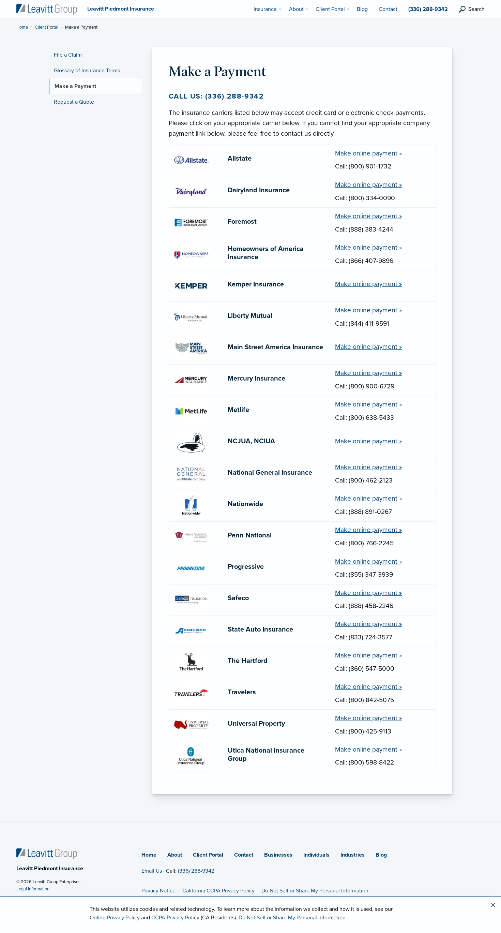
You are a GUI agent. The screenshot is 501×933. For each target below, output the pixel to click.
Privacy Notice (158, 890)
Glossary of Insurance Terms (87, 70)
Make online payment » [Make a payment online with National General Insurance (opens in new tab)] (368, 467)
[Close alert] (493, 905)
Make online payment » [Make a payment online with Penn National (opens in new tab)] (368, 530)
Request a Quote (74, 102)
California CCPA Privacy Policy (218, 890)
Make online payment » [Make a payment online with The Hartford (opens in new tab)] (368, 655)
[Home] (46, 853)
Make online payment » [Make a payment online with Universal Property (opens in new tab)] (368, 718)
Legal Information (32, 889)
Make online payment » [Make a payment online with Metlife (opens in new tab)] (368, 404)
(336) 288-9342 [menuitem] (428, 9)
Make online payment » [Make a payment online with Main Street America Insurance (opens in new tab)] (368, 347)
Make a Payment (75, 86)
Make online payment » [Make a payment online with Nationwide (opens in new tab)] (368, 498)
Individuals (316, 854)
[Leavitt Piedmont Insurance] (46, 8)
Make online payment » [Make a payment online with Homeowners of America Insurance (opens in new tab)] (368, 247)
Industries (352, 854)
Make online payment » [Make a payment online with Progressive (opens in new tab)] (368, 561)
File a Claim (68, 54)
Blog (381, 854)
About (174, 854)
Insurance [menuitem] (265, 9)
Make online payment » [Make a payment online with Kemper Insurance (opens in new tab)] (368, 284)
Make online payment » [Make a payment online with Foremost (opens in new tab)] (368, 216)
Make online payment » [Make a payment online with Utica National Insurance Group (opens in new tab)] (368, 749)
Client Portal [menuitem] (330, 9)
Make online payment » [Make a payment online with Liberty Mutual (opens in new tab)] (368, 310)
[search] (472, 9)
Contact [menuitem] (388, 9)
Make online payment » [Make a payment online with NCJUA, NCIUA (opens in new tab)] (368, 441)
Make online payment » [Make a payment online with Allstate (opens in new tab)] (368, 153)
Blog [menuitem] (362, 9)
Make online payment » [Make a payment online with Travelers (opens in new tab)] (368, 687)
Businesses (278, 854)
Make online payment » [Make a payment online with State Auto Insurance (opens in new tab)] (368, 624)
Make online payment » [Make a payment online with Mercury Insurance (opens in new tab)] (368, 373)
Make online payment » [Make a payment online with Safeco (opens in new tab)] (368, 593)
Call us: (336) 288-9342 (216, 96)
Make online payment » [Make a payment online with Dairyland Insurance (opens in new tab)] (368, 185)
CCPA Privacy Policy (175, 917)
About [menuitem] (296, 9)
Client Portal (46, 27)
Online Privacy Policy (115, 917)
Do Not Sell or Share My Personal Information (314, 890)
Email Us (151, 871)
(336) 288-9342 (196, 871)
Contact (243, 854)
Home (22, 27)
